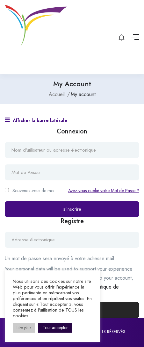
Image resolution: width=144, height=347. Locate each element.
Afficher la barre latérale (36, 120)
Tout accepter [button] (55, 327)
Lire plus (24, 328)
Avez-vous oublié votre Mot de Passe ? (103, 190)
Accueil (57, 94)
